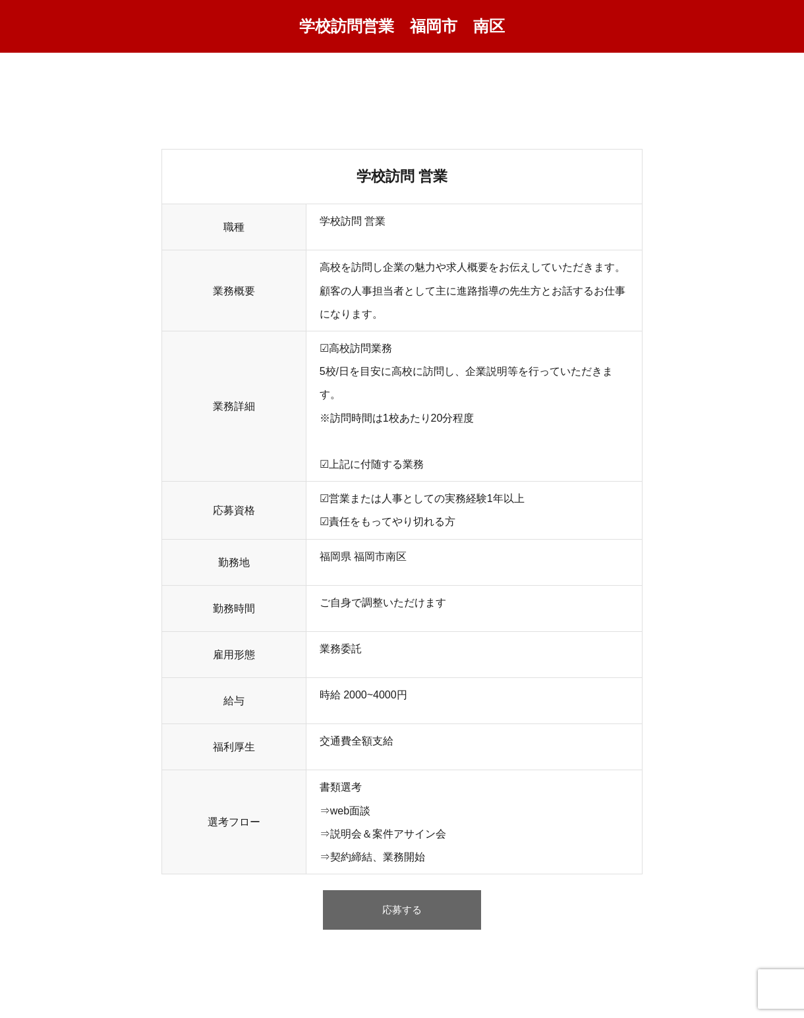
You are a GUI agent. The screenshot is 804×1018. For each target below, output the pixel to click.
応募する (402, 913)
